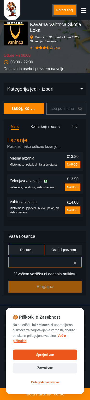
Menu (15, 126)
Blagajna (44, 286)
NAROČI (72, 164)
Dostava (26, 250)
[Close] (75, 263)
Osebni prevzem (64, 250)
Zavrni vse (45, 368)
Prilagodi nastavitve (45, 382)
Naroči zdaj (64, 10)
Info (74, 126)
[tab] (45, 143)
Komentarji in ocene (45, 126)
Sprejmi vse (45, 355)
